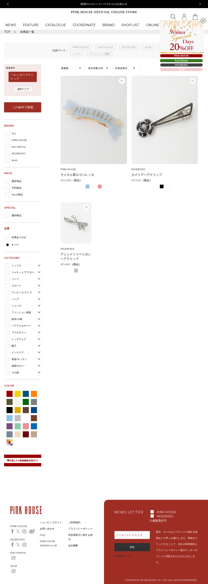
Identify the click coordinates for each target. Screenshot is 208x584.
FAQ (42, 534)
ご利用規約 (74, 522)
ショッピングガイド (51, 522)
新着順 (64, 68)
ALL (14, 133)
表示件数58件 (95, 68)
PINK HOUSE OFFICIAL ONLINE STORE (104, 12)
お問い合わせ (47, 528)
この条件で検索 (22, 107)
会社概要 (73, 545)
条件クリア (23, 89)
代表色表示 (121, 68)
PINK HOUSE (19, 140)
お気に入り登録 (122, 81)
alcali (14, 160)
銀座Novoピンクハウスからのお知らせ (104, 3)
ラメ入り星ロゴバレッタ (77, 175)
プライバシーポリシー (80, 528)
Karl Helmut (19, 146)
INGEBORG (19, 153)
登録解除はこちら (123, 555)
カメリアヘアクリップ (146, 175)
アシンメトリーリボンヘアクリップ (76, 256)
